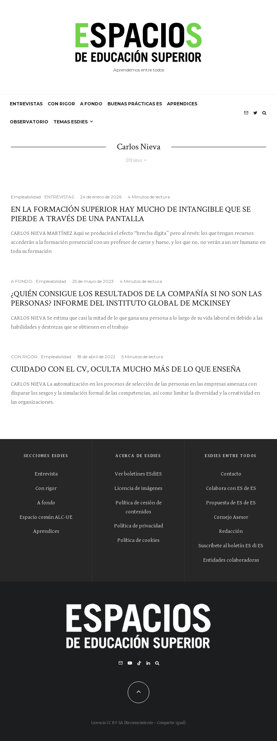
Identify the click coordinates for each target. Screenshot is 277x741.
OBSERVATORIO (29, 121)
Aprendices (46, 531)
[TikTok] (139, 663)
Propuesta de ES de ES (231, 503)
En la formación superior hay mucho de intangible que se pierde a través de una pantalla (131, 214)
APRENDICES (182, 103)
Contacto (231, 474)
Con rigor (46, 488)
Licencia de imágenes (138, 488)
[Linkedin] (148, 663)
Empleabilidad (26, 197)
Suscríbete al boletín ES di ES (230, 546)
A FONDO (91, 103)
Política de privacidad (138, 526)
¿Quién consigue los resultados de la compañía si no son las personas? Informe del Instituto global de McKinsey (136, 298)
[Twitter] (255, 113)
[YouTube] (130, 663)
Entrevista (46, 474)
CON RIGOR (61, 103)
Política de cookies (138, 540)
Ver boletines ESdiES (138, 474)
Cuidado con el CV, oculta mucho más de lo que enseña (126, 369)
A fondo (46, 503)
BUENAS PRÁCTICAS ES (134, 103)
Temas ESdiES (70, 121)
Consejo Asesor (231, 517)
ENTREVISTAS (26, 103)
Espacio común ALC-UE (45, 517)
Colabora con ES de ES (231, 488)
